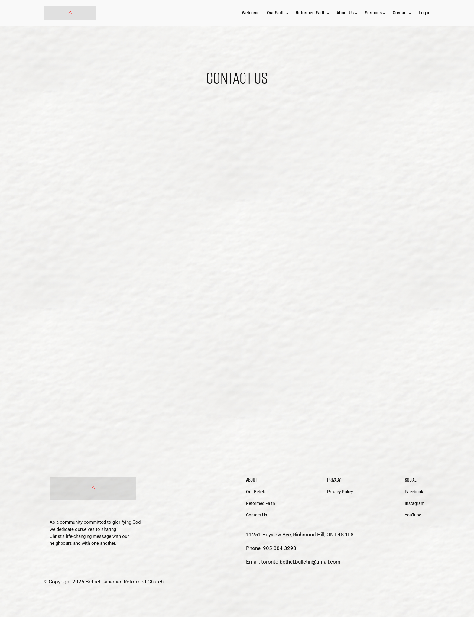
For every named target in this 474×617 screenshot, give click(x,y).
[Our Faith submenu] (287, 13)
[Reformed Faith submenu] (328, 13)
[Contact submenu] (410, 13)
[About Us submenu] (356, 13)
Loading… (237, 268)
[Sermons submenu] (384, 13)
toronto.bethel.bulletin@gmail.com (300, 562)
